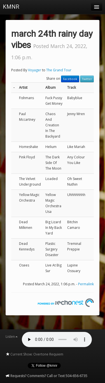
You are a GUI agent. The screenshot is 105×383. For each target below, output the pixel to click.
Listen (12, 336)
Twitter (87, 79)
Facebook (70, 79)
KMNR (11, 6)
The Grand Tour (58, 70)
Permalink (86, 284)
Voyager (34, 70)
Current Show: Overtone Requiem (34, 354)
